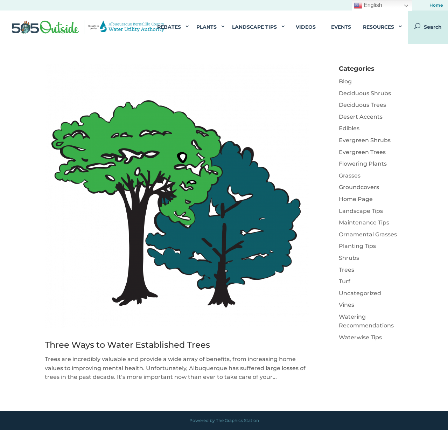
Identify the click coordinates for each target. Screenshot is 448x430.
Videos (306, 27)
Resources (378, 27)
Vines (346, 304)
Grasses (349, 175)
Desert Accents (361, 116)
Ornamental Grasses (368, 234)
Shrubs (349, 258)
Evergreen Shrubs (365, 140)
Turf (344, 281)
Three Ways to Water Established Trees (127, 345)
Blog (345, 81)
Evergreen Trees (362, 152)
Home (436, 5)
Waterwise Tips (360, 337)
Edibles (349, 128)
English (368, 5)
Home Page (356, 199)
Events (341, 27)
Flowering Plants (363, 163)
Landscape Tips (254, 27)
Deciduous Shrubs (365, 93)
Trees (346, 269)
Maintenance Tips (364, 222)
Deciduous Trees (362, 105)
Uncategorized (360, 293)
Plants (206, 27)
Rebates (169, 27)
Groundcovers (359, 187)
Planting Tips (357, 246)
